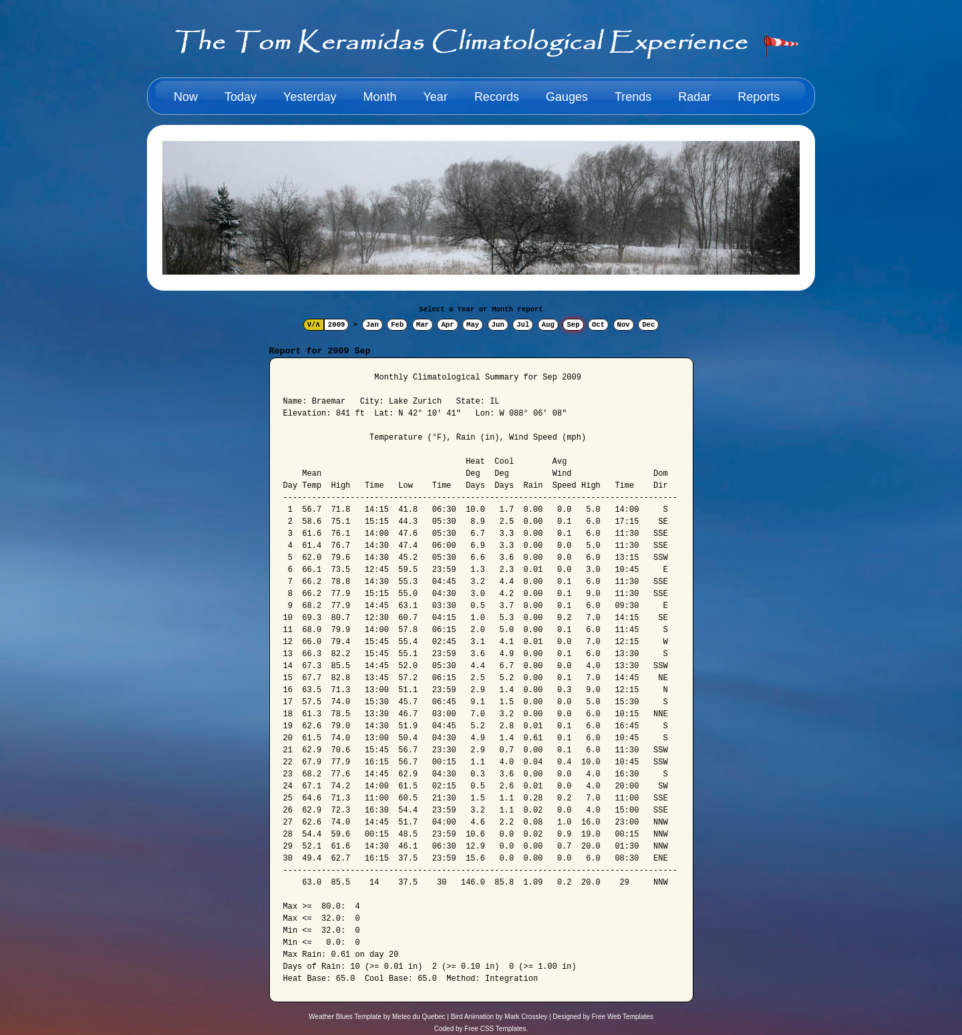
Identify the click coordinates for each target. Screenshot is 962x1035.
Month (379, 97)
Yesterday (309, 97)
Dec (648, 325)
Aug (548, 325)
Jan (372, 325)
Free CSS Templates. (496, 1028)
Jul (522, 325)
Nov (623, 325)
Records (496, 97)
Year (436, 97)
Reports (759, 97)
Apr (447, 325)
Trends (633, 97)
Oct (598, 325)
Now (186, 97)
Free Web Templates (622, 1016)
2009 (336, 325)
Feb (397, 325)
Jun (498, 325)
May (472, 325)
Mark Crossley (525, 1016)
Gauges (567, 97)
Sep (573, 325)
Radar (694, 97)
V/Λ (313, 325)
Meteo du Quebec (419, 1016)
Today (240, 97)
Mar (422, 325)
